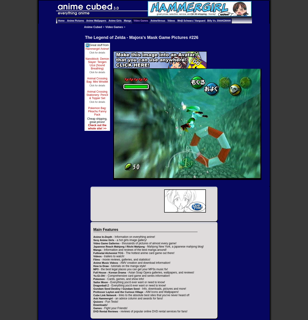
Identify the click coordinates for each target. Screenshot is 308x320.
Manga (127, 20)
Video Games (141, 20)
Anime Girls (115, 20)
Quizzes (98, 301)
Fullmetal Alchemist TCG (108, 253)
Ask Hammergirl (103, 298)
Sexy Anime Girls (103, 240)
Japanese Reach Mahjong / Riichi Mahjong (119, 246)
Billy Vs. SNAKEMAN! (219, 20)
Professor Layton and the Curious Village (118, 292)
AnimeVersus (158, 20)
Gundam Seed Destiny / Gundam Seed (116, 288)
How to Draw (101, 266)
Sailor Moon (100, 282)
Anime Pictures (75, 20)
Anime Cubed (93, 27)
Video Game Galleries (106, 243)
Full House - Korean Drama (109, 272)
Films (96, 259)
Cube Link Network (104, 295)
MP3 (96, 269)
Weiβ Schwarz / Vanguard (191, 20)
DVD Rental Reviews (105, 311)
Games (97, 308)
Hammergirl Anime (96, 48)
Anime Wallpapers (96, 20)
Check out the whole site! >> (97, 127)
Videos (171, 20)
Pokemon (99, 279)
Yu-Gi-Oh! (99, 275)
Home (61, 20)
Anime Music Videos (105, 262)
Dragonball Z (101, 285)
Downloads (100, 305)
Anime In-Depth (102, 236)
